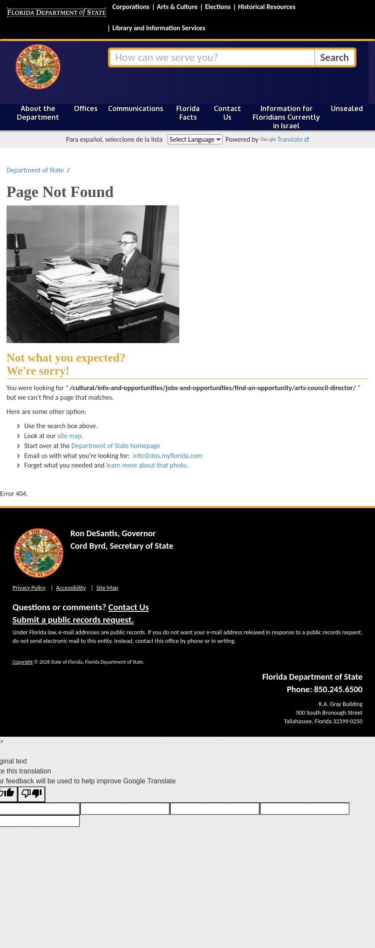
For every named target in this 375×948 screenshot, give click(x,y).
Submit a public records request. (73, 619)
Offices (86, 108)
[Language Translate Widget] (195, 139)
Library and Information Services (158, 28)
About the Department (38, 112)
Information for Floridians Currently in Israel (286, 117)
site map (69, 436)
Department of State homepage (115, 446)
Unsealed (347, 108)
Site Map (107, 588)
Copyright (23, 662)
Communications (135, 108)
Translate (281, 139)
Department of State (35, 170)
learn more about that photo (146, 465)
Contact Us (227, 112)
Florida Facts (188, 112)
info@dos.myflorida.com (167, 456)
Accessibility (71, 588)
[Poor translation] (31, 794)
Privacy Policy (29, 588)
